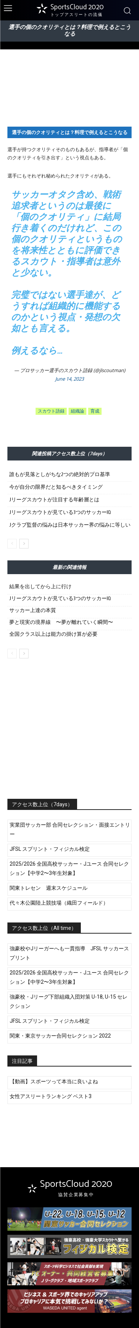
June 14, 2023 (69, 378)
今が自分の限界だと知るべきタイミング (56, 487)
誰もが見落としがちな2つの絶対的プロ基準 (59, 474)
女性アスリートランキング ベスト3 (51, 1096)
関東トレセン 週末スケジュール (48, 888)
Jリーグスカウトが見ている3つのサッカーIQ (60, 512)
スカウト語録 (51, 411)
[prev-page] (12, 544)
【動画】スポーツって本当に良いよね (54, 1081)
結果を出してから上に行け (40, 586)
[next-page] (24, 544)
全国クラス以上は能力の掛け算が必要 (53, 634)
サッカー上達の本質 (32, 610)
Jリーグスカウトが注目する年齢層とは (54, 500)
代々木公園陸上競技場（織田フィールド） (59, 903)
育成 (95, 411)
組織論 (77, 411)
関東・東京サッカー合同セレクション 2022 (60, 1036)
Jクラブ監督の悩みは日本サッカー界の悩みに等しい (69, 525)
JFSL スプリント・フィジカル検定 (50, 849)
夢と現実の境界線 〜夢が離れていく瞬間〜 (61, 622)
